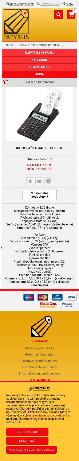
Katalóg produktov (39, 82)
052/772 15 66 (49, 4)
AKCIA (39, 74)
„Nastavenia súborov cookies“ (46, 415)
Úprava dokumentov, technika (39, 45)
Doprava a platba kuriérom (39, 361)
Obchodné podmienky (39, 348)
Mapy (69, 4)
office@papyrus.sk (21, 4)
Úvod (9, 45)
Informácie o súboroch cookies (39, 373)
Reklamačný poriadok (39, 354)
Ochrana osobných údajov (39, 367)
